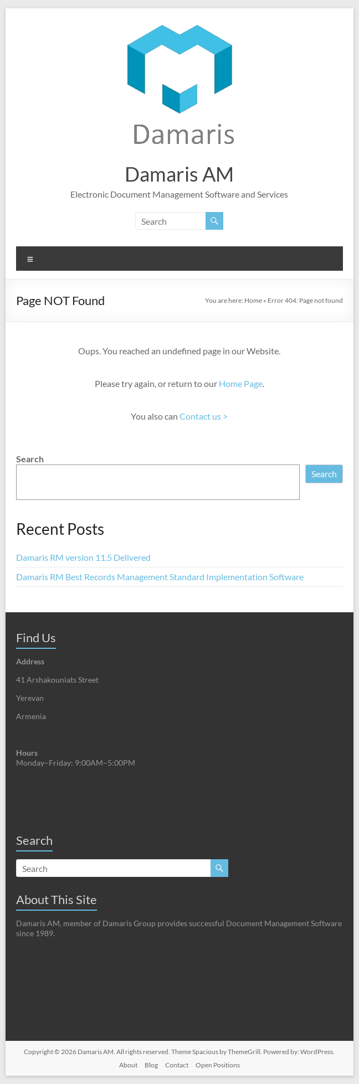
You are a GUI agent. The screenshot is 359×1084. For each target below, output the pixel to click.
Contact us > (204, 416)
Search (30, 458)
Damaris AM (179, 174)
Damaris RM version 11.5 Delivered (83, 557)
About (128, 1065)
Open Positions (218, 1065)
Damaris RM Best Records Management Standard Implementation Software (160, 576)
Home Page (241, 383)
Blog (151, 1065)
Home (253, 300)
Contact (176, 1065)
